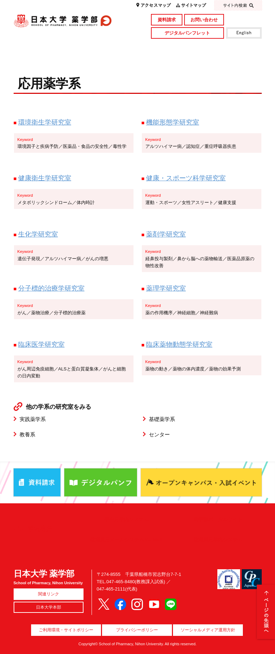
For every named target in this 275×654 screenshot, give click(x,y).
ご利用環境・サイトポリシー (66, 629)
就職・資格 (168, 58)
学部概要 (44, 47)
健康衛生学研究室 (44, 178)
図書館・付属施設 (231, 47)
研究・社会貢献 (168, 47)
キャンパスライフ (44, 58)
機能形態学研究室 (172, 122)
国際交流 (231, 58)
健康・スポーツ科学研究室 (186, 178)
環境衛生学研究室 (44, 122)
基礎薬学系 (162, 419)
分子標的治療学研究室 (51, 288)
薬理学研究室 (166, 288)
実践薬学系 (33, 419)
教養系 (27, 434)
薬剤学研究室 (166, 234)
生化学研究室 (38, 234)
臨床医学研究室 (41, 344)
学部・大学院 (106, 47)
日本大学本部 (48, 607)
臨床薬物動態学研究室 (179, 344)
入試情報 (106, 58)
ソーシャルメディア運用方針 (208, 629)
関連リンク (48, 594)
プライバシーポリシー (137, 629)
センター (159, 434)
